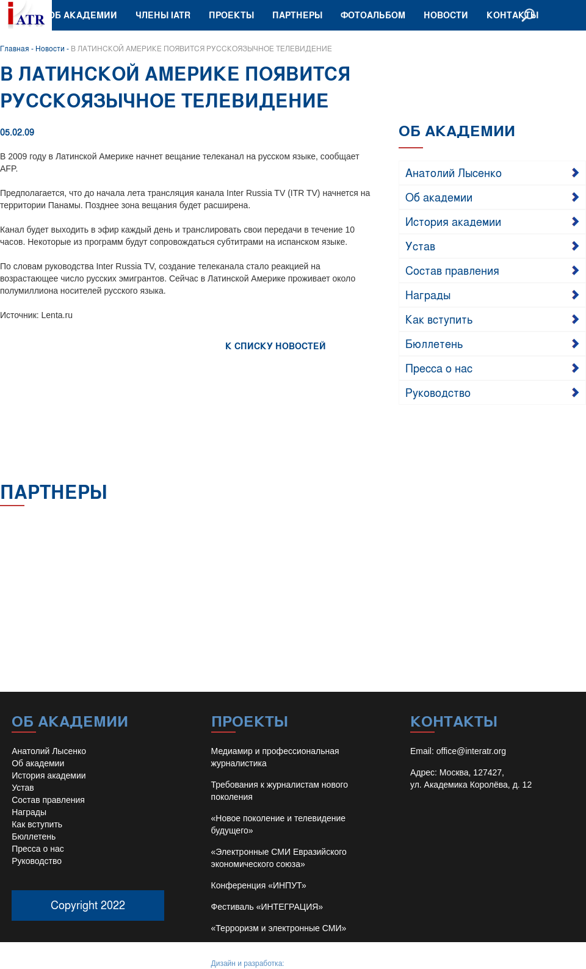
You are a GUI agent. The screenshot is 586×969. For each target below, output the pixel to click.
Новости (446, 15)
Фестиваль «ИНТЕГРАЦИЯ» (267, 907)
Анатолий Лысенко (453, 172)
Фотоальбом (373, 15)
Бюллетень (434, 343)
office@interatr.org (471, 751)
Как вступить (439, 319)
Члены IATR (163, 15)
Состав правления (452, 270)
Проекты (231, 15)
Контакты (512, 15)
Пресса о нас (438, 368)
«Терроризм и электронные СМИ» (279, 928)
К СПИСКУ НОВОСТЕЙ (275, 345)
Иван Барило (308, 963)
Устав (420, 245)
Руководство (438, 392)
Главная (14, 48)
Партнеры (297, 15)
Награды (427, 294)
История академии (453, 221)
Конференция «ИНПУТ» (258, 885)
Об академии (82, 15)
